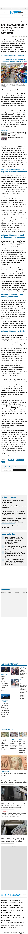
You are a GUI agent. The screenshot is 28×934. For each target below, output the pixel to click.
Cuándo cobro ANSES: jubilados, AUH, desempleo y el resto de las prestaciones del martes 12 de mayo (14, 520)
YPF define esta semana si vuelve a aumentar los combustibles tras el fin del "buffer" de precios (5, 710)
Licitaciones (12, 927)
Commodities (17, 592)
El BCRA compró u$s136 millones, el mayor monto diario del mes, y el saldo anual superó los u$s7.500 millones (13, 840)
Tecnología (16, 917)
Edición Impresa (6, 912)
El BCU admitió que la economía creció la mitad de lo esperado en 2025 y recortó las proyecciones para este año (14, 805)
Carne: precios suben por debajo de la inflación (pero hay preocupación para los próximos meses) (14, 60)
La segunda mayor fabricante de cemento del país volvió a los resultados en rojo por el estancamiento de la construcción (15, 540)
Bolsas (10, 592)
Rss (24, 917)
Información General (8, 915)
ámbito (2, 20)
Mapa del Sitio (5, 920)
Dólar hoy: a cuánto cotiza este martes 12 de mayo (14, 507)
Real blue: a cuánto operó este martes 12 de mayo (14, 526)
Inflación (16, 20)
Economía (15, 16)
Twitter (2, 894)
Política (21, 902)
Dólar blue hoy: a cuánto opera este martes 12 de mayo (13, 501)
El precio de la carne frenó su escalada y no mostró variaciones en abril (23, 673)
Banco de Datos (6, 905)
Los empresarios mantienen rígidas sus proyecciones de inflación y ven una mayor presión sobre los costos (23, 691)
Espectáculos (5, 917)
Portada (4, 900)
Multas (3, 927)
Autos (19, 915)
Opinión (12, 907)
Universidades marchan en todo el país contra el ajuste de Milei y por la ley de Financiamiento (13, 513)
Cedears (25, 592)
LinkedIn (12, 894)
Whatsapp (20, 894)
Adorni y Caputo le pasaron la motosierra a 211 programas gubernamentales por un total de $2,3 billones (15, 562)
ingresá (25, 12)
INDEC (3, 462)
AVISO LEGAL (5, 925)
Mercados (17, 905)
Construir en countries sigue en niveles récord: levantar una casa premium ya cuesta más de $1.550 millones (15, 554)
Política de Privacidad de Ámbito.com (12, 922)
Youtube (16, 894)
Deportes (20, 910)
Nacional (4, 910)
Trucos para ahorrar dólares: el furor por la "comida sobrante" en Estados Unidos (14, 782)
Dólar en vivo (19, 8)
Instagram (8, 894)
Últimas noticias (14, 900)
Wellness (20, 907)
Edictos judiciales (17, 925)
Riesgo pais (12, 8)
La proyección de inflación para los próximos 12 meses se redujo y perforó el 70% (13, 56)
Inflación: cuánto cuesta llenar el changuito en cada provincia (16, 138)
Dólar (7, 16)
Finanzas (24, 16)
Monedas (3, 592)
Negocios (4, 907)
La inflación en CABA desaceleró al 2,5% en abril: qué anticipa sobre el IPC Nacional (17, 134)
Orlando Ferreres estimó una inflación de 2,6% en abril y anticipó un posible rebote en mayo (5, 683)
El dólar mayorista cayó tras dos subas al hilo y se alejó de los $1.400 (15, 547)
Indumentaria (19, 459)
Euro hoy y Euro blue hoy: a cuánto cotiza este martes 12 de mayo (22, 747)
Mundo (12, 910)
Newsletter (23, 895)
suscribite (21, 12)
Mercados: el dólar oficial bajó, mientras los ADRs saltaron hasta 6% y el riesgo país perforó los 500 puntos (13, 815)
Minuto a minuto (5, 811)
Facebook (5, 894)
